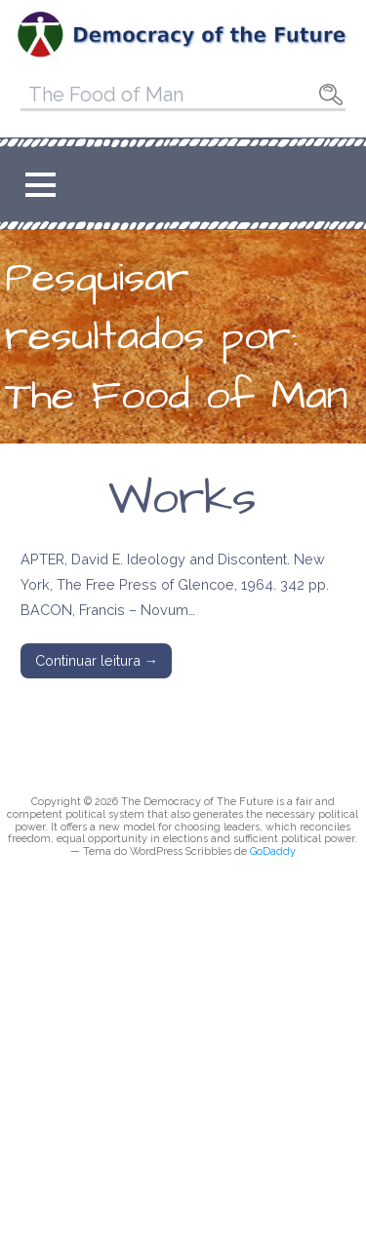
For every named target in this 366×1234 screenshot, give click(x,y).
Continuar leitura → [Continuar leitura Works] (96, 660)
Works (182, 499)
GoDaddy (273, 851)
